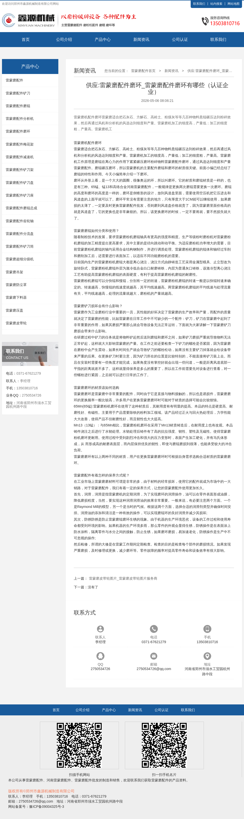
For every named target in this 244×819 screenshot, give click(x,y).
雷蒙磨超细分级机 (20, 259)
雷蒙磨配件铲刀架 (20, 170)
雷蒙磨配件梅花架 (20, 144)
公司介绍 (64, 39)
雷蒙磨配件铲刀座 (20, 195)
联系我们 (199, 3)
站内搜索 (216, 3)
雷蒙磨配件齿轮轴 (20, 221)
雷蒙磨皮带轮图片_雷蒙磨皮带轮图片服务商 (123, 578)
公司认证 (180, 39)
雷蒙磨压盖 (14, 310)
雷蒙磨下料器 (16, 297)
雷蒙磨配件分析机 (20, 119)
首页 (26, 39)
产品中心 (103, 39)
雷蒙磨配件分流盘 (20, 234)
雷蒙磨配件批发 (131, 205)
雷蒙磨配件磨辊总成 (21, 208)
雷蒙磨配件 (14, 80)
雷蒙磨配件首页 (143, 71)
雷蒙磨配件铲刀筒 (20, 246)
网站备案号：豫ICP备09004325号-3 (36, 807)
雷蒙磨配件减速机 (20, 157)
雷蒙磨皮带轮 (16, 323)
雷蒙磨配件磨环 (18, 131)
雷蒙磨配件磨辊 (18, 106)
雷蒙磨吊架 (14, 272)
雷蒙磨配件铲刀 (18, 93)
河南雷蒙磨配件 (139, 187)
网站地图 (234, 3)
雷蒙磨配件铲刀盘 (20, 183)
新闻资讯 (141, 39)
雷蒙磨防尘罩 (16, 285)
